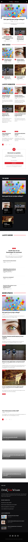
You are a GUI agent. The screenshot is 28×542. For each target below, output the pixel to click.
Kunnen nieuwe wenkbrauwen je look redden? (7, 38)
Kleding (4, 131)
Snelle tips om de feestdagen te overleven (14, 251)
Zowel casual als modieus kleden (9, 260)
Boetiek (14, 248)
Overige (4, 93)
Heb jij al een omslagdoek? (8, 277)
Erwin (12, 21)
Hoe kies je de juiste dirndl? (20, 134)
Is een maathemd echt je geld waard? (21, 77)
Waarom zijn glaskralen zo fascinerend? (20, 38)
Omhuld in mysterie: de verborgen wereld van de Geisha (13, 455)
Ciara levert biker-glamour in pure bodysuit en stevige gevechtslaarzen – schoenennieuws (9, 286)
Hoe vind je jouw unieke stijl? (6, 134)
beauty (7, 34)
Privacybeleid (15, 166)
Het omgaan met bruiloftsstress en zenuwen (12, 474)
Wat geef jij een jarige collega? (14, 19)
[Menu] (1, 2)
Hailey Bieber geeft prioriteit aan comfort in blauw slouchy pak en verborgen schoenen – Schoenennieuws (9, 270)
